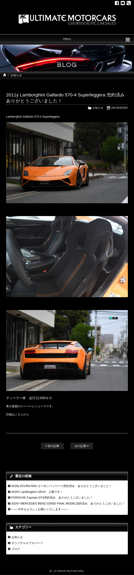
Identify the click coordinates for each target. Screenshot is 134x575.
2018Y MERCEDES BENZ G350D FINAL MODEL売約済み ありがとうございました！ (68, 503)
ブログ (15, 549)
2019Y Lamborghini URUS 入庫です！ (37, 491)
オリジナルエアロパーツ (27, 543)
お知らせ (16, 75)
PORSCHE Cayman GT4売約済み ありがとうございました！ (52, 497)
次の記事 (82, 446)
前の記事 (52, 446)
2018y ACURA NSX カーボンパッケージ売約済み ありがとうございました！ (61, 486)
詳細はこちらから (17, 414)
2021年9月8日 (119, 107)
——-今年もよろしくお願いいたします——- (39, 509)
